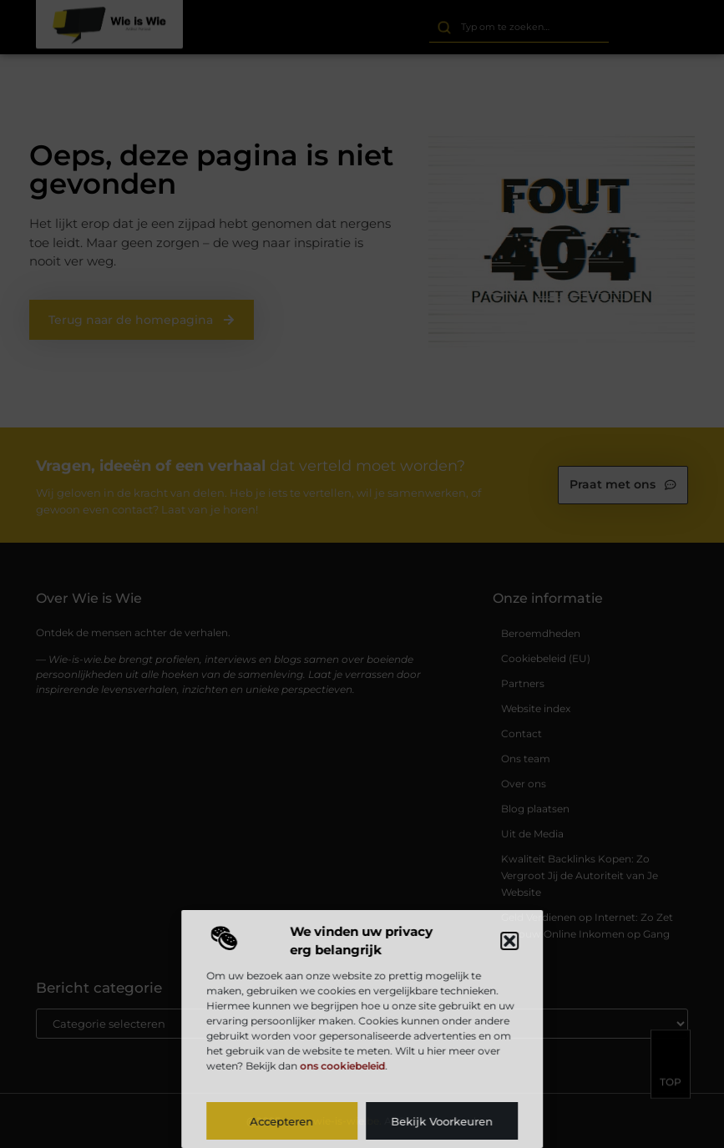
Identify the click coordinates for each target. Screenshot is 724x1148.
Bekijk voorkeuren (442, 1121)
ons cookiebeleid (342, 1065)
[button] (509, 941)
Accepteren (282, 1121)
